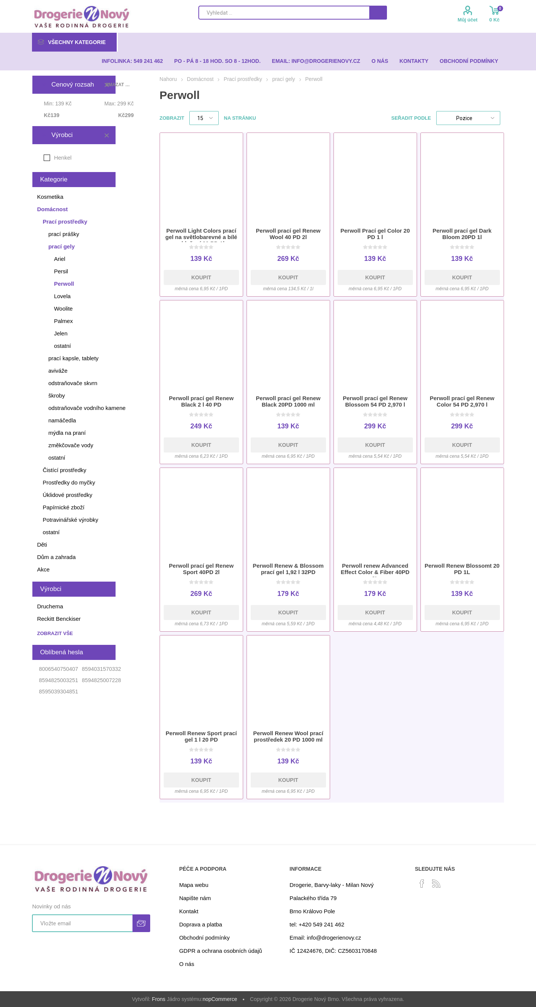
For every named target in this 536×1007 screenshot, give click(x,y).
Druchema (50, 606)
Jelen (60, 333)
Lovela (62, 296)
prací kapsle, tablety (73, 358)
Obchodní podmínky (204, 937)
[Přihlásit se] (82, 923)
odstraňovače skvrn (72, 383)
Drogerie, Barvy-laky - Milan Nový (331, 885)
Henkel (63, 157)
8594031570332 (101, 669)
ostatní (62, 346)
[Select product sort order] (468, 118)
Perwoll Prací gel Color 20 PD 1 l (375, 233)
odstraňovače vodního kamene (86, 408)
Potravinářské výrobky (70, 519)
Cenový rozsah (72, 84)
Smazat (106, 135)
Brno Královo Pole (312, 911)
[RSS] (436, 884)
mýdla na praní (66, 433)
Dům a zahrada (56, 557)
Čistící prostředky (64, 470)
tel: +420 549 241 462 (316, 924)
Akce (43, 569)
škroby (56, 395)
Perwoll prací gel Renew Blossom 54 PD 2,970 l (375, 401)
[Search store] (283, 13)
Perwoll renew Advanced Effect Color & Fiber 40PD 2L (375, 572)
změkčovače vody (70, 445)
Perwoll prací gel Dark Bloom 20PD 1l (462, 233)
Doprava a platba (200, 924)
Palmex (63, 321)
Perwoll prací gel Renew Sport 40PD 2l (201, 568)
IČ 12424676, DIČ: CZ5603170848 (333, 951)
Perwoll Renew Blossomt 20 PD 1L (462, 568)
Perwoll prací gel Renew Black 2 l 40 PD (201, 401)
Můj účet (468, 20)
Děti (42, 544)
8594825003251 (58, 680)
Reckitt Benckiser (59, 618)
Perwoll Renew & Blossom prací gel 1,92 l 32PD (288, 568)
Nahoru (168, 79)
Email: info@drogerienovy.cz (325, 937)
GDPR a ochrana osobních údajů (220, 951)
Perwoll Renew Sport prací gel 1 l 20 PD (201, 736)
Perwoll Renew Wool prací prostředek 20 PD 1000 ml (288, 736)
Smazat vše (117, 84)
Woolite (63, 308)
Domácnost (52, 209)
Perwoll (64, 283)
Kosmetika (50, 196)
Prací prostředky (65, 221)
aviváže (57, 370)
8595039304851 (58, 692)
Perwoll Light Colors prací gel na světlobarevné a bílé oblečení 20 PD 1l (201, 237)
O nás (186, 964)
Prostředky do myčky (69, 482)
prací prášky (63, 234)
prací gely (61, 246)
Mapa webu (194, 885)
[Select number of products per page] (204, 118)
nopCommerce (220, 999)
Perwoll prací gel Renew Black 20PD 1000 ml (288, 401)
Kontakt (188, 911)
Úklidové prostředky (67, 495)
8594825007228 (101, 680)
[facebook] (422, 884)
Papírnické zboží (63, 507)
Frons (159, 999)
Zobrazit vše (55, 633)
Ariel (59, 259)
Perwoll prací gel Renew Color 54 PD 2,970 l (462, 401)
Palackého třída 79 (313, 898)
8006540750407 (58, 669)
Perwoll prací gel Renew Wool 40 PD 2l (288, 233)
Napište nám (195, 898)
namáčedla (62, 420)
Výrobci (62, 135)
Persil (61, 271)
